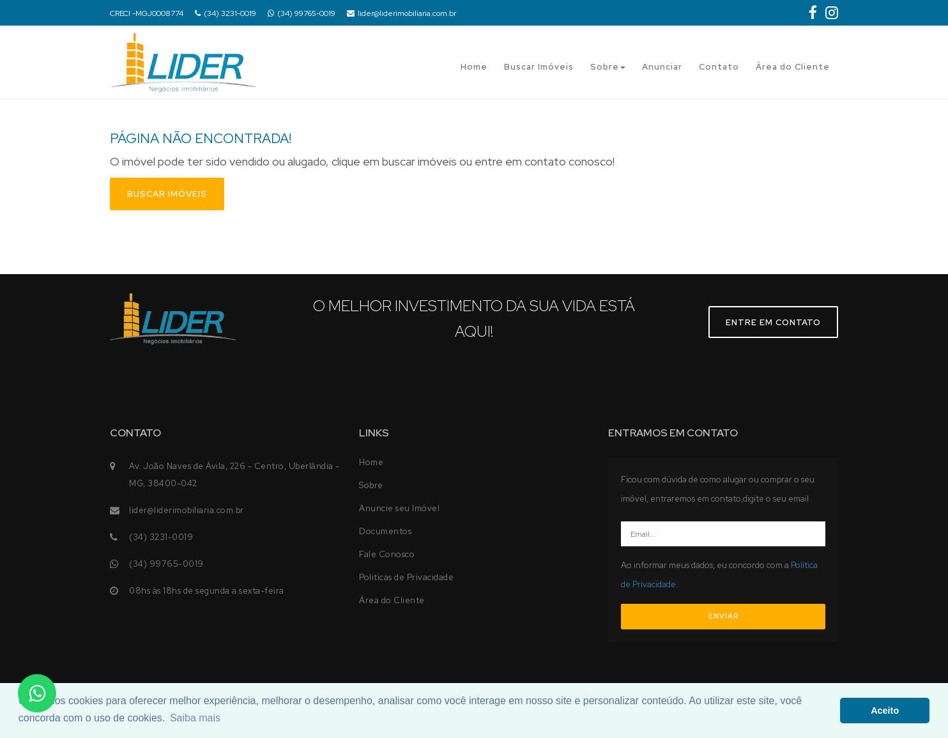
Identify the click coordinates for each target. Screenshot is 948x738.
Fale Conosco (387, 554)
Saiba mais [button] (195, 717)
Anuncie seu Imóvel (399, 508)
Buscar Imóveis (539, 66)
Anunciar (662, 66)
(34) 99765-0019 (301, 13)
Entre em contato (773, 322)
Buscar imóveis (167, 193)
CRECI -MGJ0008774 (146, 13)
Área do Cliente (793, 66)
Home (474, 66)
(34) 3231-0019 (225, 13)
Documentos (385, 531)
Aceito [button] (885, 710)
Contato (719, 66)
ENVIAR (723, 615)
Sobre (607, 66)
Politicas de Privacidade (406, 577)
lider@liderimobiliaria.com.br (401, 13)
